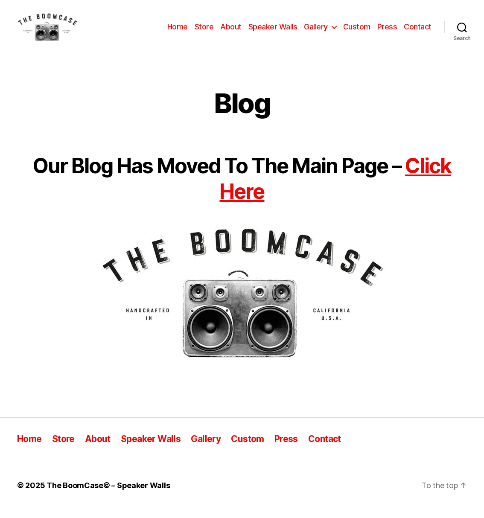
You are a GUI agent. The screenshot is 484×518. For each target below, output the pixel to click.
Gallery (316, 30)
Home (177, 30)
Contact (418, 30)
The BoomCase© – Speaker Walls (108, 493)
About (231, 30)
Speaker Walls (272, 30)
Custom (356, 30)
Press (387, 30)
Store (204, 30)
